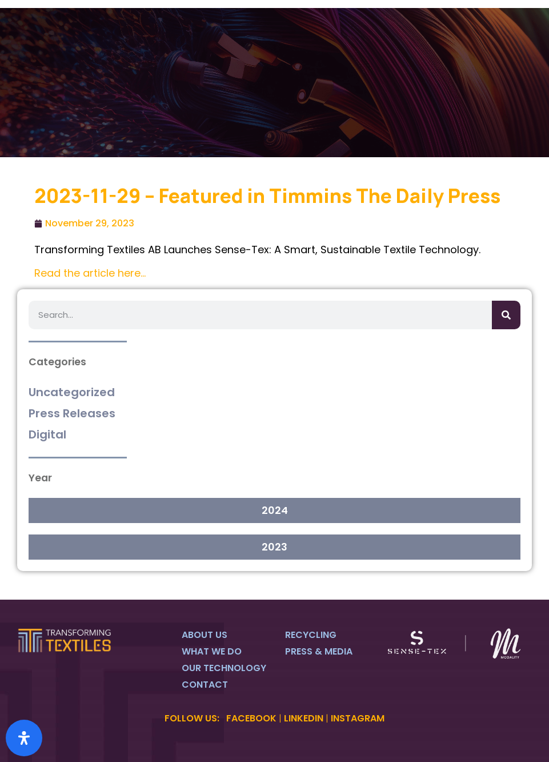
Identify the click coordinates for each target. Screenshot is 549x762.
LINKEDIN (303, 718)
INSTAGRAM (357, 718)
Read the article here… (90, 273)
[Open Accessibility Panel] (24, 738)
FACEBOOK (251, 718)
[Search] (506, 315)
